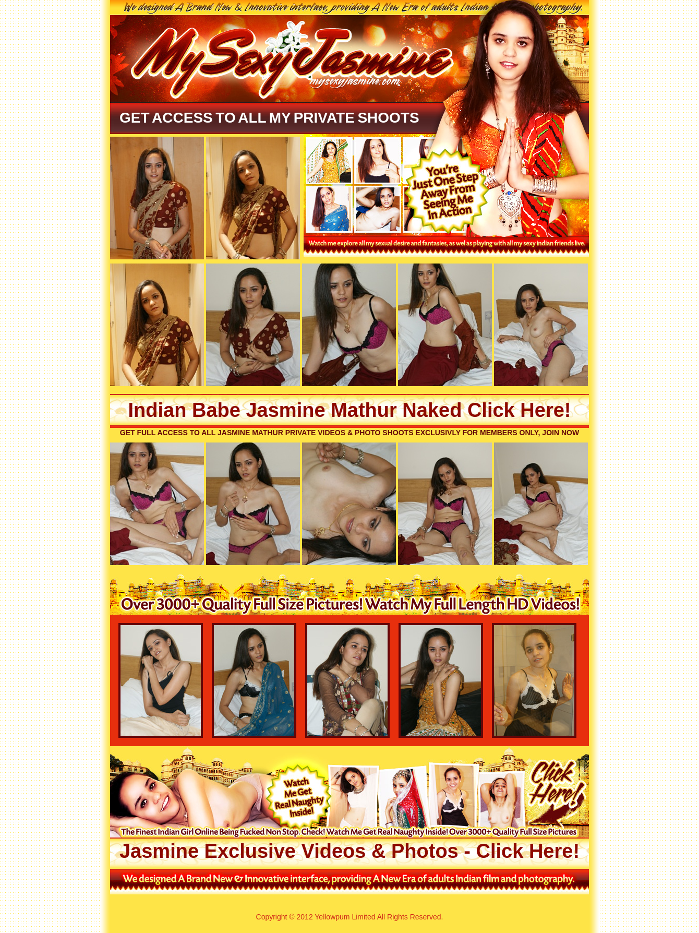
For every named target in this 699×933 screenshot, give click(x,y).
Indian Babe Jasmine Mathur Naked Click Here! (349, 410)
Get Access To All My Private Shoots (269, 118)
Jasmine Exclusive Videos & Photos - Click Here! (349, 851)
